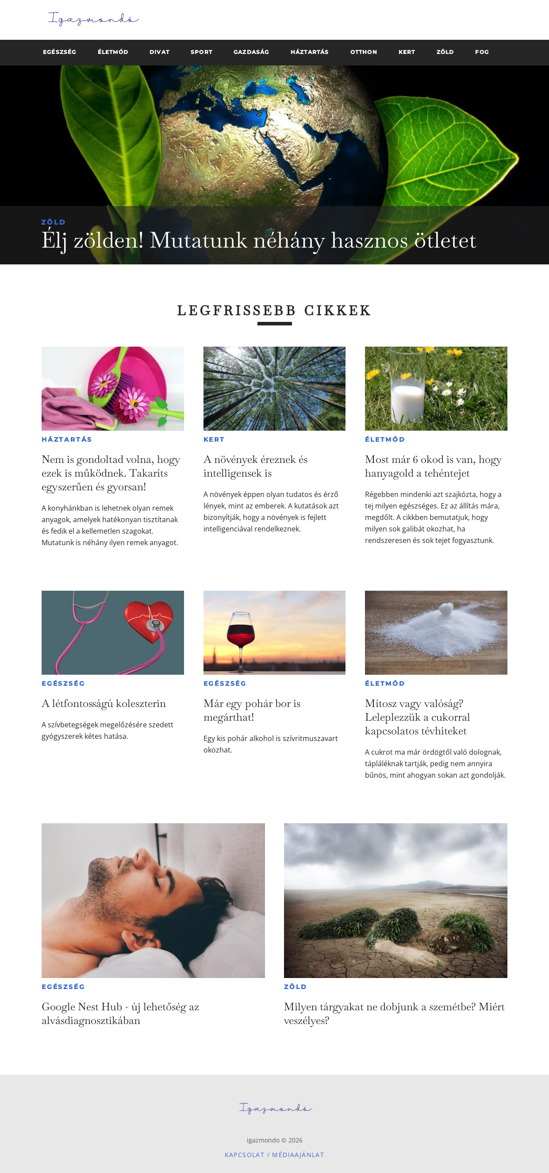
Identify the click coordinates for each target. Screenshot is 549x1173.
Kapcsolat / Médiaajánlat (275, 1154)
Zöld (53, 222)
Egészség (63, 684)
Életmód (385, 439)
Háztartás (67, 439)
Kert (214, 439)
